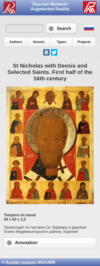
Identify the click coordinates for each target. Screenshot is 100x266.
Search (61, 28)
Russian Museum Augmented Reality (50, 6)
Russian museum (20, 262)
